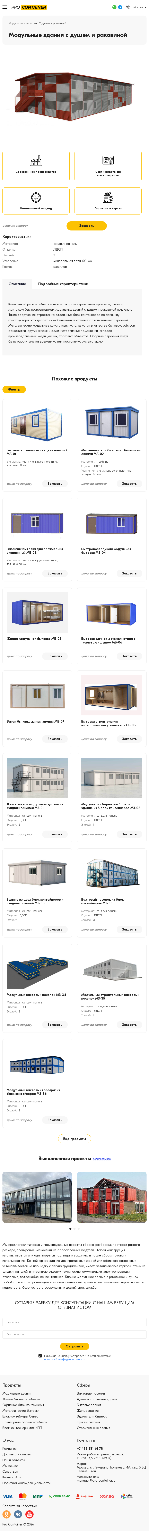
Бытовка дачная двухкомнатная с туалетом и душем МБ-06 (108, 644)
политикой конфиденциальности (65, 1362)
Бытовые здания (89, 1408)
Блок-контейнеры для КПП (22, 1431)
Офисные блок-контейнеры (23, 1408)
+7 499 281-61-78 (90, 1452)
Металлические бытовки (20, 1414)
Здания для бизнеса (92, 1419)
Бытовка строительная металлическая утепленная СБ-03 (108, 726)
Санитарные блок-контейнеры (24, 1425)
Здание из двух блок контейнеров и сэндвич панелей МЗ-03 (35, 904)
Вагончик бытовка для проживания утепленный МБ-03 (35, 554)
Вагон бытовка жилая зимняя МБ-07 (35, 725)
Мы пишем (10, 1469)
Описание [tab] (17, 287)
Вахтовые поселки (91, 1396)
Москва (138, 7)
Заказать (86, 229)
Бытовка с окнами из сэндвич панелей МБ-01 (37, 455)
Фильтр (14, 392)
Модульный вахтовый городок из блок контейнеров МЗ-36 (33, 1095)
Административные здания (97, 1402)
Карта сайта (11, 1480)
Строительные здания (93, 1431)
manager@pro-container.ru (96, 1484)
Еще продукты (74, 1142)
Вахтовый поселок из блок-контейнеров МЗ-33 (103, 904)
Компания (9, 1452)
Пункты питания (88, 1425)
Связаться (10, 1475)
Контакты (86, 1443)
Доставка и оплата (16, 1457)
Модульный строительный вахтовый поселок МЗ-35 (110, 1000)
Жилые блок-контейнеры (21, 1402)
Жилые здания (88, 1414)
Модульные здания (20, 23)
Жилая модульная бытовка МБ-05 (34, 642)
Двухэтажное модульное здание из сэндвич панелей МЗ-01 (35, 809)
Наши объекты (13, 1463)
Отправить (75, 1349)
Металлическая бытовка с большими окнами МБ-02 (111, 455)
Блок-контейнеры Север (20, 1419)
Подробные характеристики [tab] (63, 287)
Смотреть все (102, 1162)
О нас (8, 1443)
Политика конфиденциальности (26, 1486)
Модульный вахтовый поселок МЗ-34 (36, 998)
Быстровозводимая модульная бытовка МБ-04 (106, 554)
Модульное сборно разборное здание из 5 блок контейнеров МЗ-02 (110, 809)
